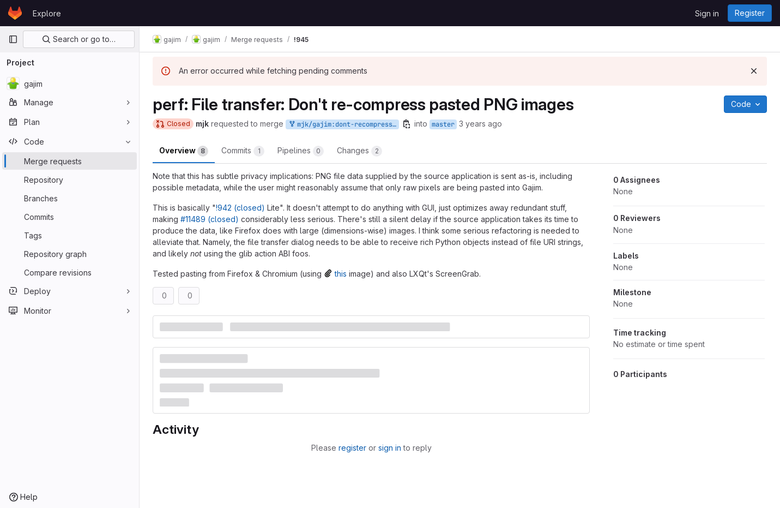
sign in (389, 447)
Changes (359, 151)
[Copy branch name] (406, 123)
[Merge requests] (69, 161)
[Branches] (69, 198)
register (352, 447)
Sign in (707, 13)
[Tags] (69, 235)
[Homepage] (15, 13)
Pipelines (300, 151)
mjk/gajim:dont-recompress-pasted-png (343, 124)
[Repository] (69, 179)
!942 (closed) (240, 207)
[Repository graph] (69, 253)
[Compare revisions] (69, 272)
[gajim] (69, 83)
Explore (47, 13)
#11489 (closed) (209, 219)
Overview (183, 151)
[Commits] (69, 216)
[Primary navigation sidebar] (13, 39)
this (341, 273)
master (443, 124)
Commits (242, 151)
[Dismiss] (753, 70)
